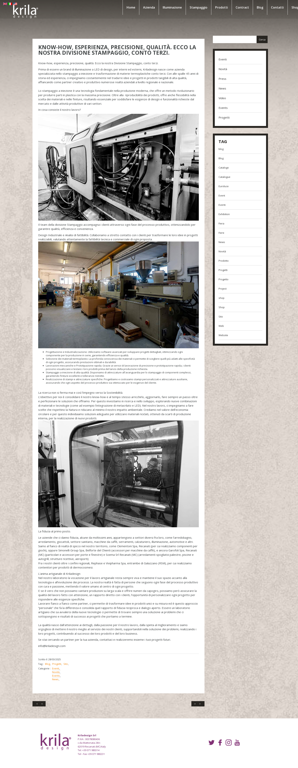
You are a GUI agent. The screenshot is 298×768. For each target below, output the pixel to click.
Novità (59, 659)
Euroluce (222, 186)
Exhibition (222, 214)
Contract (238, 7)
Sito (69, 651)
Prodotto (222, 260)
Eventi (58, 656)
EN (5, 3)
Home (126, 7)
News (58, 667)
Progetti (59, 651)
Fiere (220, 232)
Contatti (273, 7)
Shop (220, 307)
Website (222, 335)
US (5, 7)
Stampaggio (194, 7)
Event (220, 195)
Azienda (145, 7)
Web (220, 326)
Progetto (222, 279)
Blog (255, 7)
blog (219, 149)
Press (221, 79)
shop (220, 298)
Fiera (220, 223)
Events (59, 663)
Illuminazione (168, 7)
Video (221, 98)
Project (221, 288)
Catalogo (222, 167)
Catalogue (223, 177)
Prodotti (217, 7)
